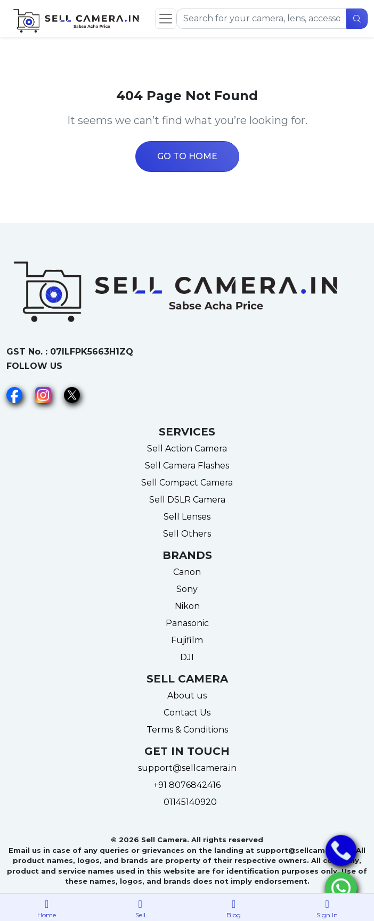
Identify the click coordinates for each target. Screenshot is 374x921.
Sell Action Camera (187, 448)
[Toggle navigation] (165, 19)
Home (47, 906)
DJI (187, 657)
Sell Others (187, 534)
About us (187, 695)
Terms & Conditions (187, 730)
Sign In (327, 906)
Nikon (187, 606)
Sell (140, 906)
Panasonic (187, 623)
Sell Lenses (187, 517)
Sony (187, 589)
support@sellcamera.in (187, 768)
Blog (234, 906)
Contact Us (187, 713)
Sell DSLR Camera (187, 500)
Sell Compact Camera (187, 483)
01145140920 (187, 802)
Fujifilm (187, 640)
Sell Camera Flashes (187, 465)
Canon (187, 572)
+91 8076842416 (187, 785)
